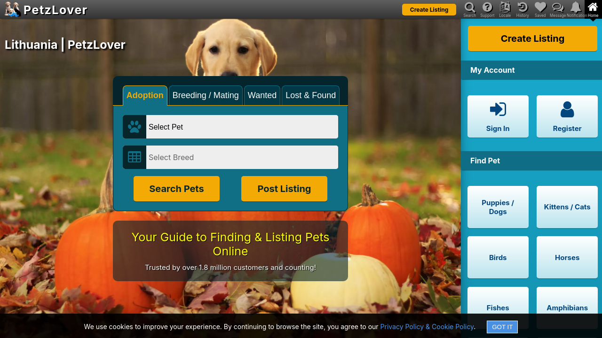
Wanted (262, 95)
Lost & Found (310, 95)
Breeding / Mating (206, 95)
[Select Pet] (242, 126)
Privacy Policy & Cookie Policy (427, 326)
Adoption (145, 95)
